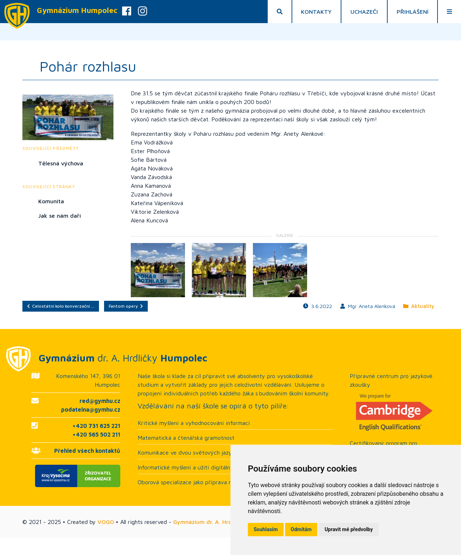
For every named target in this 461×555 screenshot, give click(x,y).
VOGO (106, 522)
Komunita (51, 201)
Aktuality (418, 306)
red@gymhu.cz (99, 401)
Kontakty (316, 11)
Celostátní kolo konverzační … (60, 306)
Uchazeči (364, 11)
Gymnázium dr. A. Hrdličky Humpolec (222, 522)
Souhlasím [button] (266, 529)
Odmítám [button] (301, 529)
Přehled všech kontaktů (87, 450)
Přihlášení (412, 11)
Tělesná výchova (60, 163)
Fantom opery (126, 306)
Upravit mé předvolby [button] (348, 529)
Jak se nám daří (59, 215)
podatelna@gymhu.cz (90, 409)
